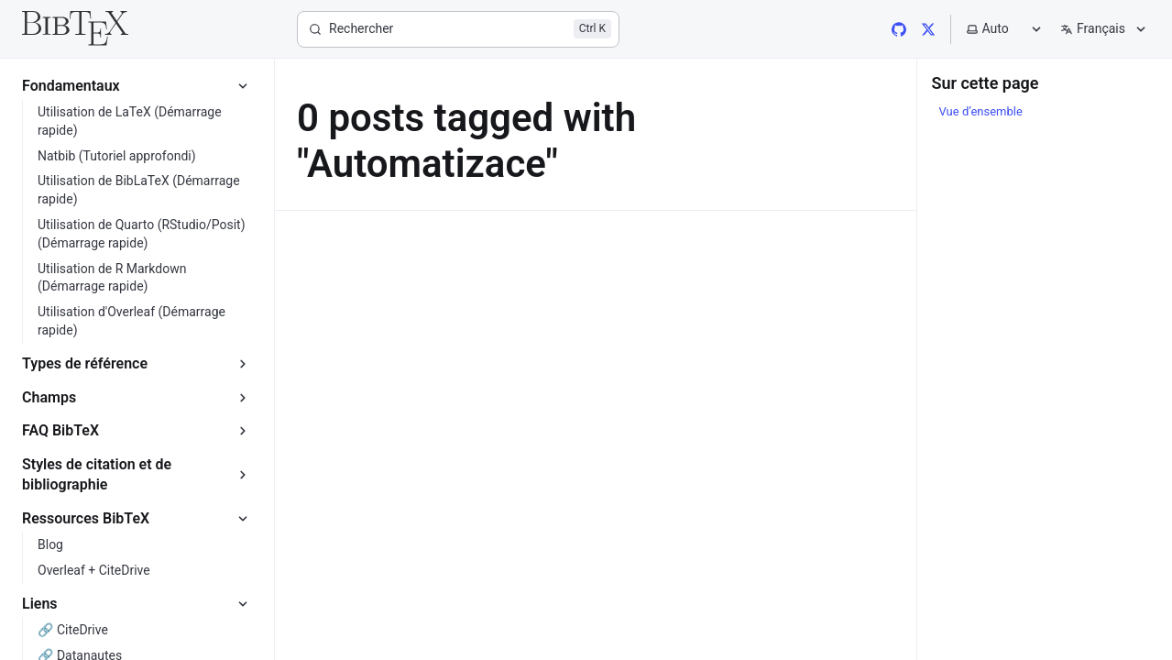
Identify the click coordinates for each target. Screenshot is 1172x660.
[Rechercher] (458, 29)
